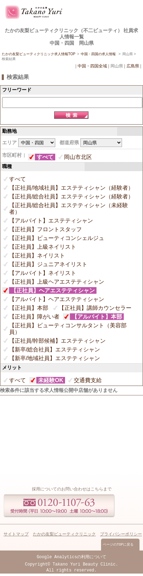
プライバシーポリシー (121, 535)
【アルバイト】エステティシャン (51, 221)
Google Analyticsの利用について (71, 558)
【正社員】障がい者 (34, 317)
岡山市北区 (78, 157)
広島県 (133, 66)
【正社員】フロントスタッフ (45, 229)
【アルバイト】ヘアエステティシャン (56, 299)
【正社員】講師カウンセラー (95, 308)
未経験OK (50, 380)
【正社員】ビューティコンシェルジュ (56, 238)
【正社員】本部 (28, 308)
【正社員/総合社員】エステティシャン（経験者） (71, 196)
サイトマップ (16, 535)
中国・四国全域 (92, 66)
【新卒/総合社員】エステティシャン (54, 349)
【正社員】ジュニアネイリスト (48, 264)
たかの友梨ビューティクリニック (64, 535)
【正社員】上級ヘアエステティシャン (56, 282)
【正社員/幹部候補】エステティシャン (57, 341)
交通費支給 (88, 380)
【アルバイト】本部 (97, 317)
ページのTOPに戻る (118, 545)
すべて (45, 157)
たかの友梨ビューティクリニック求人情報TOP (38, 54)
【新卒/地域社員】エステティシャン (54, 358)
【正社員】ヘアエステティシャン (53, 290)
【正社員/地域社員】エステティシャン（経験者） (71, 188)
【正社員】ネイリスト (37, 255)
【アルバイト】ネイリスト (42, 273)
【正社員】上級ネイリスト (42, 247)
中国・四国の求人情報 (99, 54)
